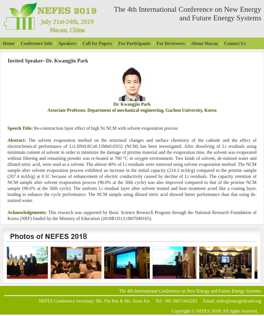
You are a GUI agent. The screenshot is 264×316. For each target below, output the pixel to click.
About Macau (204, 43)
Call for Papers (97, 43)
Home (9, 43)
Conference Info (36, 43)
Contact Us (235, 43)
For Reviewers (171, 43)
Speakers (67, 43)
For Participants (134, 43)
